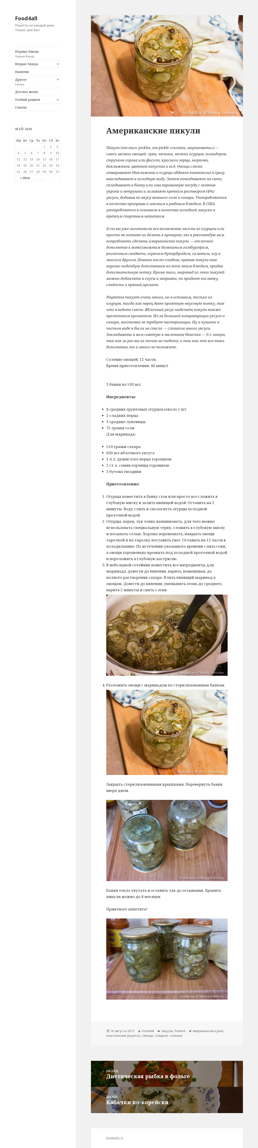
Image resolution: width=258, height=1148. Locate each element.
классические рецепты (123, 1035)
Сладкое (161, 1035)
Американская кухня (208, 1031)
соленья (176, 1035)
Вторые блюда (26, 64)
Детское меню (26, 92)
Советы (21, 107)
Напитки (22, 72)
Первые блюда (38, 53)
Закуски (167, 1031)
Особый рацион (27, 99)
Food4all (26, 18)
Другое (34, 81)
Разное (180, 1031)
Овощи (147, 1035)
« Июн (25, 178)
